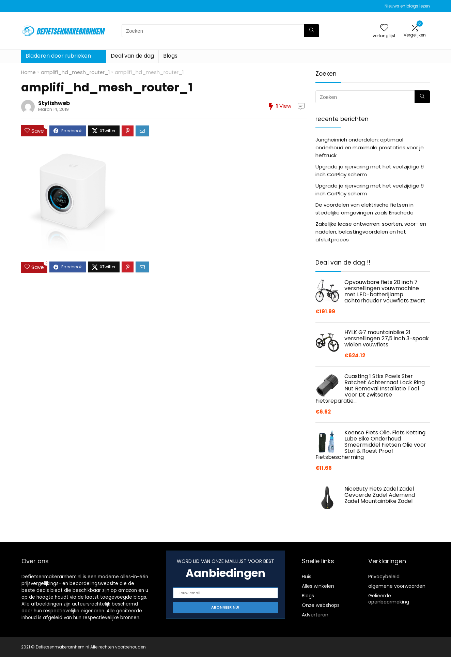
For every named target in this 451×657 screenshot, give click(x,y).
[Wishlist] (384, 28)
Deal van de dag (132, 56)
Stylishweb (54, 103)
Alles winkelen (318, 586)
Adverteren (315, 614)
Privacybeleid (384, 576)
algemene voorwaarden (396, 586)
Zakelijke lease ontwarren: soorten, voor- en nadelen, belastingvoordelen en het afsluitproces (370, 231)
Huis (306, 576)
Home (28, 72)
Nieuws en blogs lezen (407, 6)
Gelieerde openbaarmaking (388, 598)
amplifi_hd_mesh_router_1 (75, 72)
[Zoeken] (311, 30)
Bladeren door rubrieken (58, 56)
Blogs (170, 56)
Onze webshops (321, 605)
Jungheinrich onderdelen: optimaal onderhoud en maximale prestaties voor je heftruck (369, 147)
